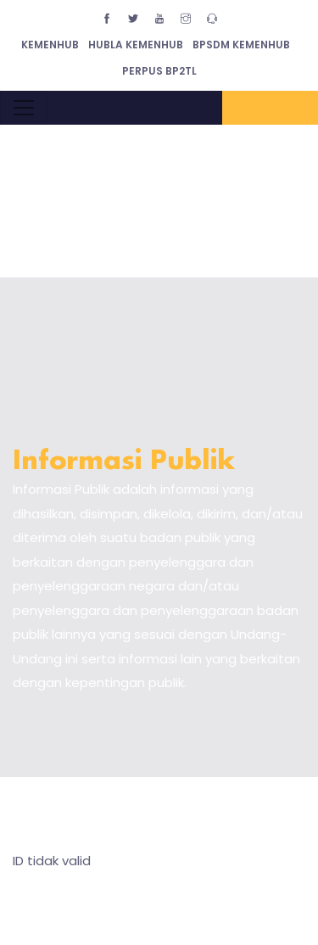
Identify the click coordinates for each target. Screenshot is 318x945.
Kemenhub (50, 44)
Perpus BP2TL (159, 71)
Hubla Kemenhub (135, 44)
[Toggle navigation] (23, 108)
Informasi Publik (124, 462)
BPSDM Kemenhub (241, 44)
